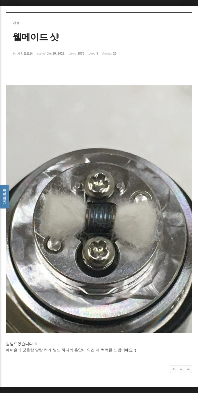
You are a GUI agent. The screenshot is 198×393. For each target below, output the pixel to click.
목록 (4, 197)
